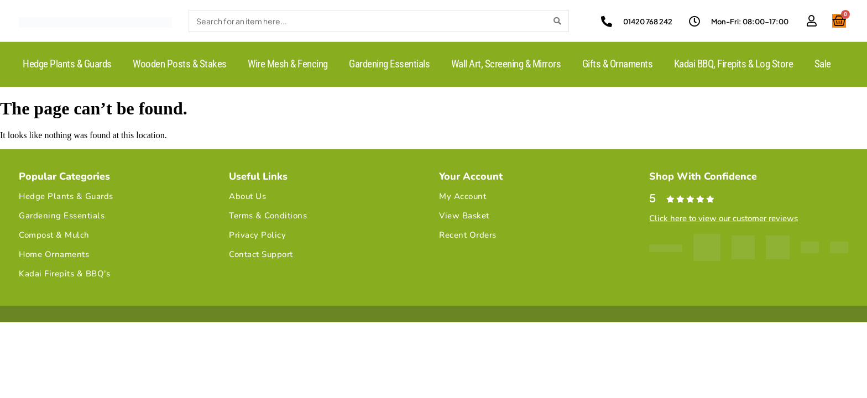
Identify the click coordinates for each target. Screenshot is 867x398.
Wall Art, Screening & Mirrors (506, 63)
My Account (462, 196)
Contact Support (261, 254)
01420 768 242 (647, 21)
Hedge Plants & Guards (67, 63)
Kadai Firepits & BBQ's (64, 273)
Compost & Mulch (54, 234)
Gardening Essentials (389, 63)
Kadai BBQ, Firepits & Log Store (733, 63)
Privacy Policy (257, 234)
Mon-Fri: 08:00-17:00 (749, 21)
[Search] (557, 21)
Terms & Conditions (268, 215)
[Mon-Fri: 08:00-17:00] (694, 21)
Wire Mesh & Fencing (288, 63)
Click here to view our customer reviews (723, 218)
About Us (247, 196)
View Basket (464, 215)
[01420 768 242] (606, 21)
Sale (822, 63)
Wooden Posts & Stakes (180, 63)
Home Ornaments (54, 254)
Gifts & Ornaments (617, 63)
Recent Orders (468, 234)
